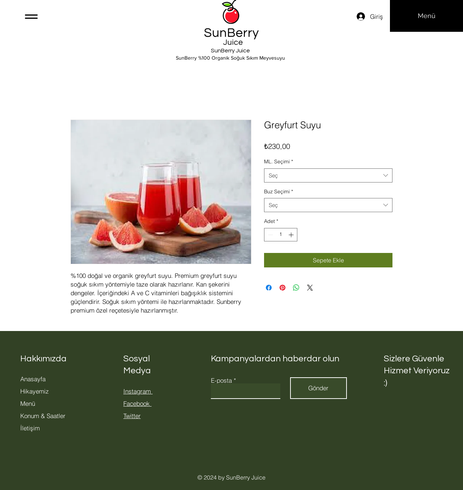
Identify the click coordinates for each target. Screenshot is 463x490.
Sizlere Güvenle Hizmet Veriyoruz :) (417, 370)
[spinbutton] (280, 234)
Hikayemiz (34, 391)
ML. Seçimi (278, 161)
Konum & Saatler (42, 416)
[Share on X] (310, 287)
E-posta (221, 380)
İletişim (30, 428)
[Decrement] (269, 234)
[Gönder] (318, 388)
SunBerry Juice (230, 50)
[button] (31, 16)
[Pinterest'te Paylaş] (282, 287)
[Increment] (291, 234)
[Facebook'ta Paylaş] (268, 287)
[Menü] (426, 16)
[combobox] (328, 175)
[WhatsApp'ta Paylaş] (296, 287)
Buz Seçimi (278, 191)
